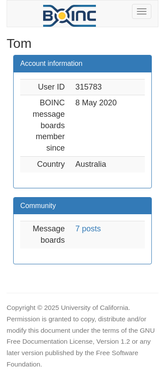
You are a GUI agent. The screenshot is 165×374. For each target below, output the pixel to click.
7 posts (88, 228)
